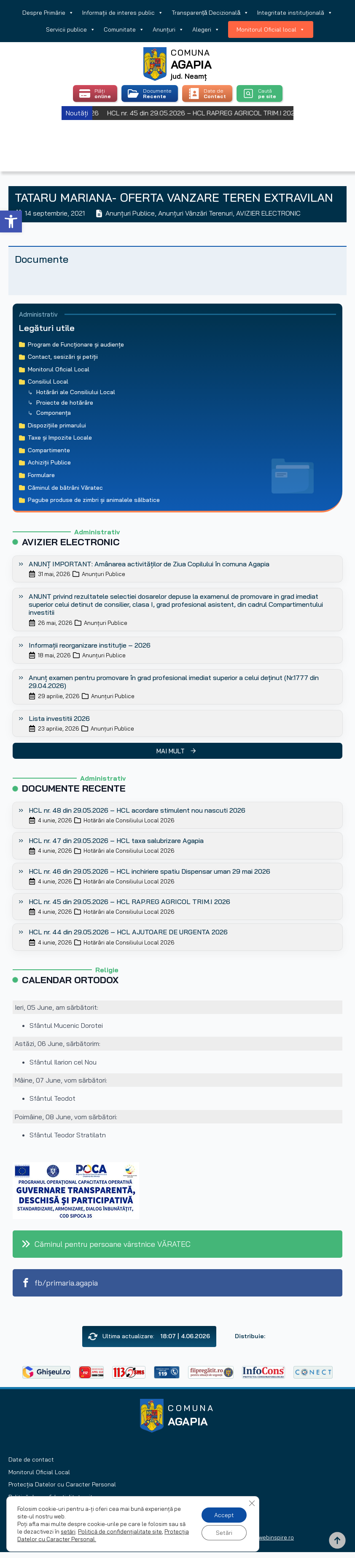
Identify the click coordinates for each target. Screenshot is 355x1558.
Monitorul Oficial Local (39, 1472)
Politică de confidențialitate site (120, 1531)
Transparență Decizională (210, 12)
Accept (224, 1515)
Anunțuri (168, 29)
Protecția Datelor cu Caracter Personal (62, 1484)
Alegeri (206, 29)
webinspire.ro (276, 1537)
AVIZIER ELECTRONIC (268, 213)
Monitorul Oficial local (271, 29)
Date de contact (31, 1459)
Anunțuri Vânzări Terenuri (195, 213)
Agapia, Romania (177, 135)
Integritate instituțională (295, 12)
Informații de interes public (122, 12)
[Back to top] (337, 1540)
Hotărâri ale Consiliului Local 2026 (129, 820)
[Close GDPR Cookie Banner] (251, 1503)
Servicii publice (70, 29)
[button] (11, 221)
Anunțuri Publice (130, 213)
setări (68, 1531)
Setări (224, 1533)
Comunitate (124, 29)
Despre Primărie (48, 12)
